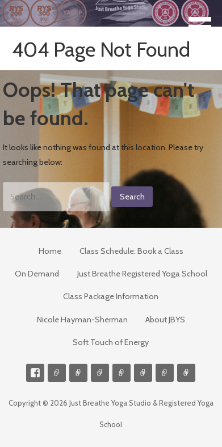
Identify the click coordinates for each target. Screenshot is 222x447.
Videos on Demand (78, 373)
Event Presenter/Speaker (186, 373)
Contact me (57, 373)
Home (50, 251)
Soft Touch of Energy (111, 342)
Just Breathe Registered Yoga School (142, 274)
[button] (204, 20)
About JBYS (165, 319)
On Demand (37, 274)
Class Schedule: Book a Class (131, 251)
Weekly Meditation (165, 373)
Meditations (121, 373)
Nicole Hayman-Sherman (82, 319)
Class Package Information (110, 296)
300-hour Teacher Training (100, 373)
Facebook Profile (35, 373)
